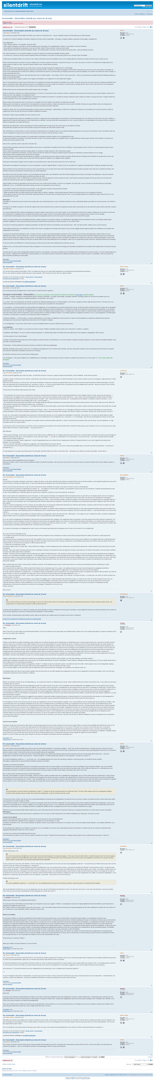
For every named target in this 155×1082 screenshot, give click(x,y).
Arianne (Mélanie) (10, 477)
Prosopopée (6, 259)
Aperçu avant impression (147, 11)
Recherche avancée (147, 7)
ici (35, 682)
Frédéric (8, 32)
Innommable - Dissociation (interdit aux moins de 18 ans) (27, 18)
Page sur (146, 27)
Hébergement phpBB (85, 1078)
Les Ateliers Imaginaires (29, 281)
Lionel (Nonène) (9, 596)
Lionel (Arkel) (9, 372)
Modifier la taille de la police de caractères (150, 11)
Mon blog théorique (7, 262)
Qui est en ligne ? (7, 1068)
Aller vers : (129, 1064)
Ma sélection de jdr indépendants (11, 278)
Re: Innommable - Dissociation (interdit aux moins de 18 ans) (24, 266)
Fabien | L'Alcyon (10, 268)
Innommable (6, 738)
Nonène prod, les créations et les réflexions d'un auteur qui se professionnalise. (22, 618)
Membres (142, 14)
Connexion (149, 14)
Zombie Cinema (7, 739)
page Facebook (38, 277)
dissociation (79, 294)
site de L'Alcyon (29, 277)
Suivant (150, 1057)
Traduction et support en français (72, 1078)
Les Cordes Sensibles (15, 260)
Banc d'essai (30, 11)
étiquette (5, 23)
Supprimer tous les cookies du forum (119, 1074)
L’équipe (107, 1074)
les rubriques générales (19, 11)
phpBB (72, 1077)
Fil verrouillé (7, 27)
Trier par (84, 1056)
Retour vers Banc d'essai (9, 1064)
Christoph (8, 625)
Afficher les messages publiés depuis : (60, 1056)
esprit (10, 23)
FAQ (137, 14)
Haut (151, 263)
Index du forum (8, 11)
